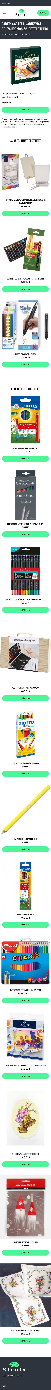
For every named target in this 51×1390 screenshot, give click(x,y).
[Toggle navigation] (4, 13)
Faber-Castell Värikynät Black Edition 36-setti (25, 599)
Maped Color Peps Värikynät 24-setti (25, 990)
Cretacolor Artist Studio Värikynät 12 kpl (25, 524)
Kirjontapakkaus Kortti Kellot (25, 1154)
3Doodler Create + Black (25, 354)
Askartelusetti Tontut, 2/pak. (25, 1242)
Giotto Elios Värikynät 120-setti (25, 763)
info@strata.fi (6, 3)
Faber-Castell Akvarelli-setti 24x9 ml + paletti (25, 1065)
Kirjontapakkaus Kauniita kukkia (25, 1330)
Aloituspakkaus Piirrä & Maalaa (25, 687)
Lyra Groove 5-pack (25, 914)
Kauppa (43, 13)
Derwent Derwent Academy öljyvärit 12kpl (25, 278)
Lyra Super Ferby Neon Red (25, 839)
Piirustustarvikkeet (12, 34)
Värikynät (26, 34)
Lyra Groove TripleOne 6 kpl (25, 448)
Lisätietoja (25, 110)
